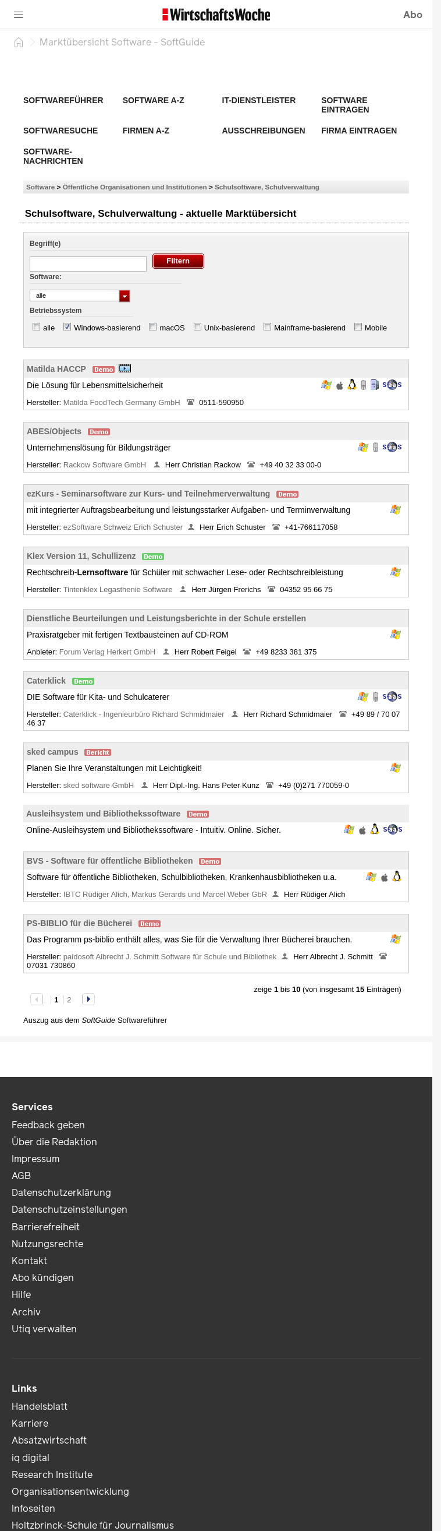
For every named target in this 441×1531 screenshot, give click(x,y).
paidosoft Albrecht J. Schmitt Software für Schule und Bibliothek (169, 956)
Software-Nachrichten (53, 156)
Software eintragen (345, 105)
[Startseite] (19, 42)
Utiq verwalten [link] (44, 1329)
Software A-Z (153, 100)
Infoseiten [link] (33, 1508)
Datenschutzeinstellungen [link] (69, 1209)
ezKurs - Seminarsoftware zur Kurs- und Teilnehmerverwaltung (148, 493)
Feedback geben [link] (48, 1125)
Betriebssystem (55, 311)
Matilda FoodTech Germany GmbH (122, 402)
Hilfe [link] (21, 1294)
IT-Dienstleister (259, 100)
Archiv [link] (26, 1312)
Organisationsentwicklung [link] (70, 1491)
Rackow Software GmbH (105, 464)
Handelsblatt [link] (39, 1406)
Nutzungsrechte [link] (47, 1244)
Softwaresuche (60, 130)
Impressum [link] (35, 1159)
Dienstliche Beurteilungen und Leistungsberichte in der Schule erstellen (166, 618)
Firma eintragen (359, 130)
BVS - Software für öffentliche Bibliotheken (110, 860)
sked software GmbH (99, 785)
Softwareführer (63, 100)
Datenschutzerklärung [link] (61, 1192)
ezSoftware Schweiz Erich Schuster (123, 527)
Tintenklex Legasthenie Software (119, 589)
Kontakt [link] (29, 1261)
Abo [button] (412, 15)
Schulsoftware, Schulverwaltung (267, 187)
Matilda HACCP (56, 369)
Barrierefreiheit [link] (46, 1227)
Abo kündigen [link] (43, 1277)
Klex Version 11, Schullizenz (81, 556)
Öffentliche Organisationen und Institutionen (135, 187)
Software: (46, 277)
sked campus (53, 751)
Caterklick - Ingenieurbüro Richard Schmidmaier (144, 714)
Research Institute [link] (52, 1474)
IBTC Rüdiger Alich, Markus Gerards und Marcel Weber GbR (165, 894)
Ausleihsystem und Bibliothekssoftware (103, 813)
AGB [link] (21, 1175)
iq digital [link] (30, 1458)
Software (40, 187)
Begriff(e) (45, 244)
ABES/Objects (54, 431)
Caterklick (46, 680)
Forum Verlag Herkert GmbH (108, 651)
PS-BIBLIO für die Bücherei (79, 923)
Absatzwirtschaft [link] (49, 1440)
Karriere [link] (30, 1423)
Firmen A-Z (146, 130)
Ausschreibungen (263, 130)
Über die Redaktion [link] (54, 1142)
